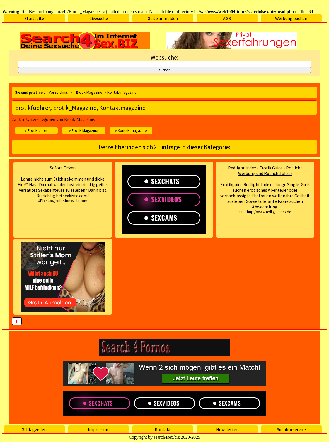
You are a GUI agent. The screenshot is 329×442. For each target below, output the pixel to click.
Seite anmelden (163, 18)
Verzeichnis (58, 92)
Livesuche (98, 18)
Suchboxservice (291, 429)
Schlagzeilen (34, 429)
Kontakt (163, 429)
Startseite (34, 18)
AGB (227, 18)
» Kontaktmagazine (131, 130)
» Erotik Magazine (83, 130)
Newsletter (227, 429)
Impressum (99, 429)
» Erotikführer (36, 130)
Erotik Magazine (89, 92)
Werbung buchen (291, 18)
